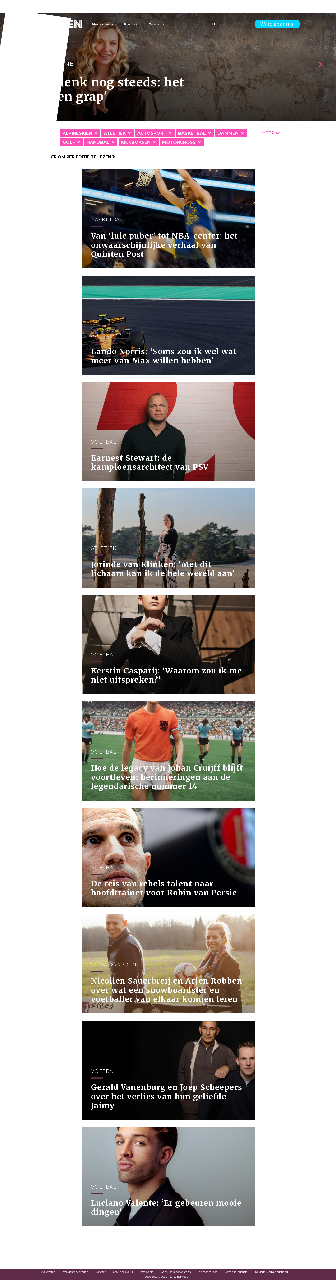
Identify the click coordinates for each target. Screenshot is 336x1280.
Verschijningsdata (236, 1272)
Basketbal (192, 133)
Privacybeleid (145, 1272)
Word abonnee (277, 24)
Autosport (151, 133)
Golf (69, 142)
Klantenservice (207, 1272)
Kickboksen (136, 142)
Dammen (228, 133)
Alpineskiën (77, 133)
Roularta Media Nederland (271, 1272)
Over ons (157, 24)
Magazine (100, 24)
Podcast (131, 24)
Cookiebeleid (121, 1272)
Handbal (98, 142)
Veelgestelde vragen (75, 1272)
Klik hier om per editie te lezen (76, 156)
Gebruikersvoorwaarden (176, 1272)
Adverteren (48, 1272)
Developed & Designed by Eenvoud (166, 1276)
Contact (101, 1272)
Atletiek (115, 133)
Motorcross (179, 142)
